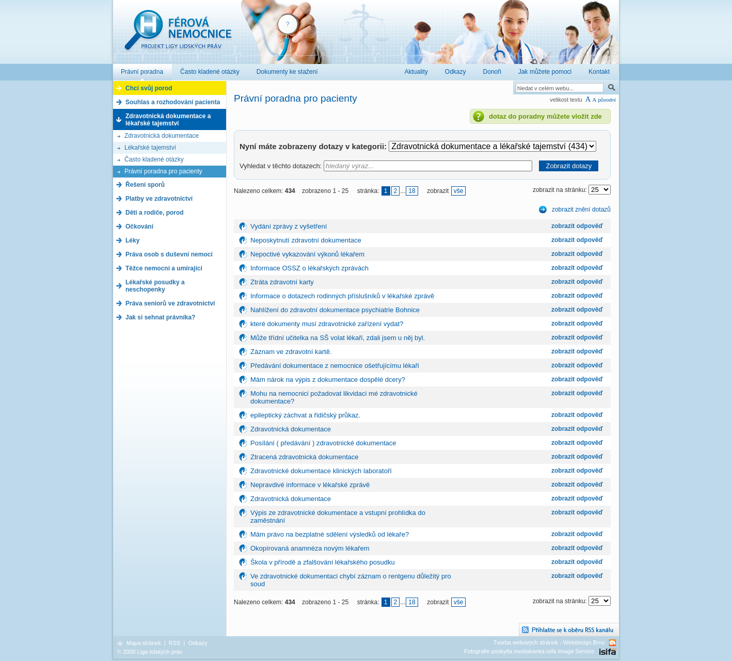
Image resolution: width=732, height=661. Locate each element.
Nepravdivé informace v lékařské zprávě (310, 485)
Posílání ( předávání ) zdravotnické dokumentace (323, 443)
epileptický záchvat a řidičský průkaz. (305, 415)
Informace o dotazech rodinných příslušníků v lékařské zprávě (342, 296)
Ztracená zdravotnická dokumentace (304, 457)
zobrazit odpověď (577, 226)
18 (411, 191)
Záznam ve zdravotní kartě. (291, 352)
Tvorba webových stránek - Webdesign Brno (549, 642)
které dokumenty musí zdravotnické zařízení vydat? (326, 324)
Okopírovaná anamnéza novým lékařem (310, 548)
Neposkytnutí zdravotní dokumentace (305, 240)
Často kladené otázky (154, 159)
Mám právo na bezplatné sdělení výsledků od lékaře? (329, 534)
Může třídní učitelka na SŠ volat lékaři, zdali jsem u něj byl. (337, 338)
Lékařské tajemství (150, 147)
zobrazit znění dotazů (581, 209)
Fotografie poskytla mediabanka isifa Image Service (529, 651)
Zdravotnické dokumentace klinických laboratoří (321, 471)
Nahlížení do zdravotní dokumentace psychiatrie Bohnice (335, 310)
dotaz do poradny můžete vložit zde (545, 116)
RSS (175, 643)
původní (607, 100)
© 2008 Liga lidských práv (149, 652)
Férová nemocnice (177, 35)
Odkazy (197, 643)
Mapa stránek (143, 643)
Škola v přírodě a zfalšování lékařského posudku (322, 562)
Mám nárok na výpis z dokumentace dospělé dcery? (327, 379)
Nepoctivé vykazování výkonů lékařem (307, 254)
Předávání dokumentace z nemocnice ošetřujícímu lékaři (334, 365)
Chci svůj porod (148, 88)
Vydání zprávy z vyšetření (288, 226)
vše (459, 191)
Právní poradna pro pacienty (163, 171)
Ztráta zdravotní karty (282, 282)
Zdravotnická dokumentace (161, 135)
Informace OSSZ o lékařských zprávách (309, 268)
